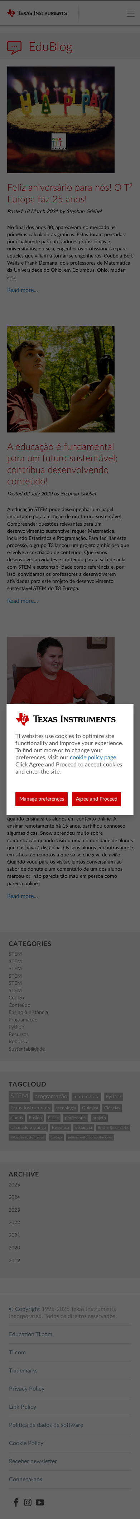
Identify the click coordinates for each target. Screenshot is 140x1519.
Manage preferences (41, 799)
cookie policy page (93, 757)
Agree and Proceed (96, 799)
